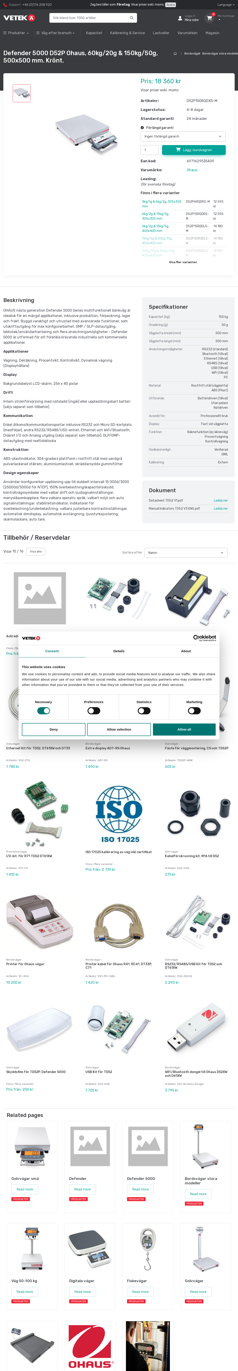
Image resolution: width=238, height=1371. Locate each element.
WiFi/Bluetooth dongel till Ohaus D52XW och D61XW (196, 1056)
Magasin (212, 33)
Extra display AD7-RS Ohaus (108, 744)
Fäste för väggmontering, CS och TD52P (196, 744)
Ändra (170, 4)
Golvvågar (13, 739)
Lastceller (161, 33)
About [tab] (186, 651)
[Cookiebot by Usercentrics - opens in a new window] (196, 638)
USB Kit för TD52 (99, 1054)
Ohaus (192, 170)
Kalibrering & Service (127, 33)
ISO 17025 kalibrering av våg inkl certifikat (119, 843)
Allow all (184, 729)
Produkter (14, 33)
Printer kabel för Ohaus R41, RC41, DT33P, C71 (119, 953)
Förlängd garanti (157, 128)
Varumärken (187, 33)
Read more (25, 1168)
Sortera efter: (132, 552)
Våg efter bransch (54, 33)
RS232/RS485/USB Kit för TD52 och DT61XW (193, 953)
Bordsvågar (192, 53)
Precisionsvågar (16, 842)
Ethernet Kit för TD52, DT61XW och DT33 (38, 744)
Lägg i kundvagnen (194, 150)
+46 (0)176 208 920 (37, 5)
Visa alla (36, 551)
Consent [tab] (52, 651)
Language (225, 5)
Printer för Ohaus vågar (25, 951)
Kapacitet (94, 33)
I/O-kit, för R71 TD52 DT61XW (29, 847)
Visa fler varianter (183, 262)
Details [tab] (119, 651)
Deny (54, 729)
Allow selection (119, 729)
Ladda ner (221, 500)
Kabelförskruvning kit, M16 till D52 (192, 847)
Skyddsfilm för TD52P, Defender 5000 (36, 1054)
